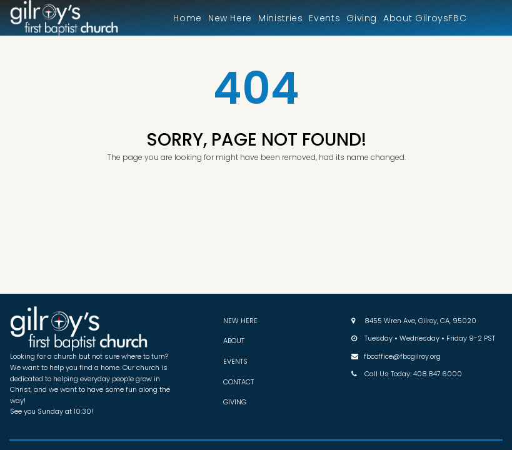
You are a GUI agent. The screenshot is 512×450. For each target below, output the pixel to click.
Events (324, 18)
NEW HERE (240, 321)
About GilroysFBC (424, 18)
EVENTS (235, 361)
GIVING (234, 402)
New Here (230, 18)
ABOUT (233, 341)
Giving (361, 18)
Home (187, 18)
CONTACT (238, 382)
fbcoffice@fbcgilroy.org (402, 356)
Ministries (280, 18)
